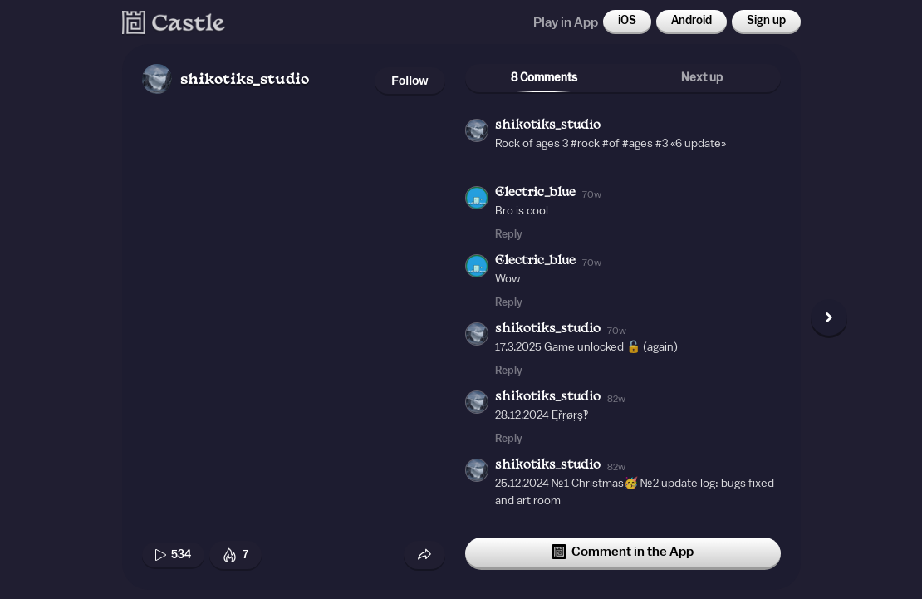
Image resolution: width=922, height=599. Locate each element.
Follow (409, 80)
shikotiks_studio (244, 80)
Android (691, 21)
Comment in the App (623, 551)
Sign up (766, 21)
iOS (627, 21)
